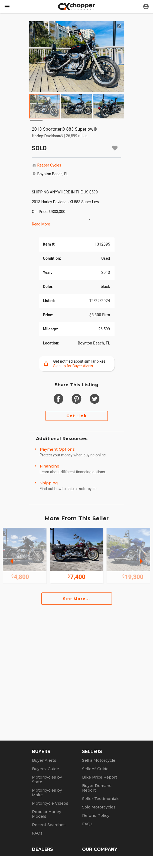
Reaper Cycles (49, 165)
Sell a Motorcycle (98, 760)
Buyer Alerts (44, 760)
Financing (49, 466)
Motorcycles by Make (47, 792)
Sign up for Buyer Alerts (73, 366)
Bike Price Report (99, 777)
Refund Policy (95, 815)
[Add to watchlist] (114, 148)
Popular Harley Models (46, 814)
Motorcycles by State (47, 779)
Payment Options (57, 449)
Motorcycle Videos (50, 803)
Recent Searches (49, 824)
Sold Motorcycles (99, 807)
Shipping (49, 483)
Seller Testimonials (100, 798)
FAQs (37, 833)
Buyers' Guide (45, 768)
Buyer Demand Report (97, 788)
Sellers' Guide (95, 768)
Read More (41, 224)
